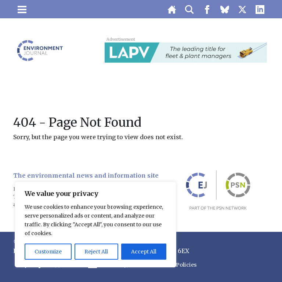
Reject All (96, 251)
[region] (95, 224)
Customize (48, 251)
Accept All (143, 251)
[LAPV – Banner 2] (186, 52)
